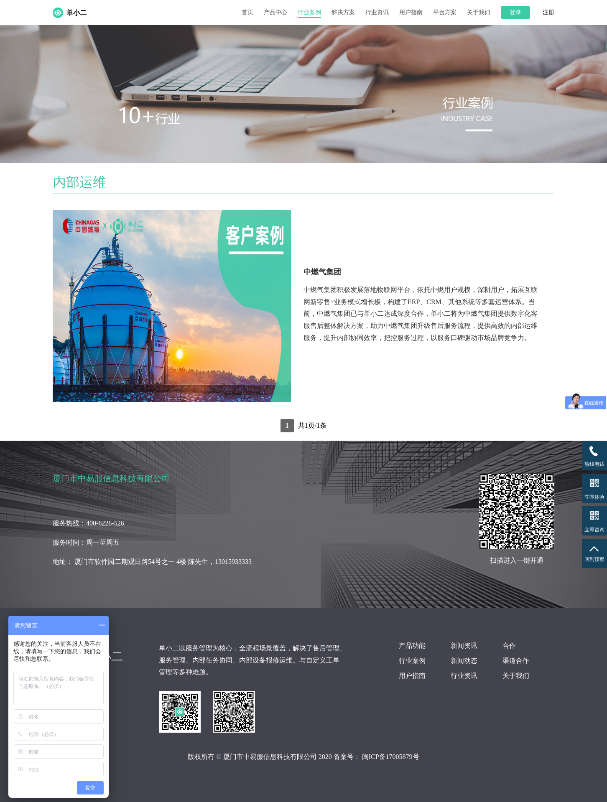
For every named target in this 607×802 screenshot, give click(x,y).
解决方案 (343, 12)
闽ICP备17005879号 (390, 756)
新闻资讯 (464, 645)
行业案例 (309, 12)
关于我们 (478, 12)
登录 (515, 12)
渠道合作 (515, 660)
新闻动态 (464, 660)
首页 (247, 12)
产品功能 (412, 645)
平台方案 (445, 12)
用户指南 (411, 12)
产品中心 (275, 12)
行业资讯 (377, 12)
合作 (509, 645)
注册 (548, 12)
